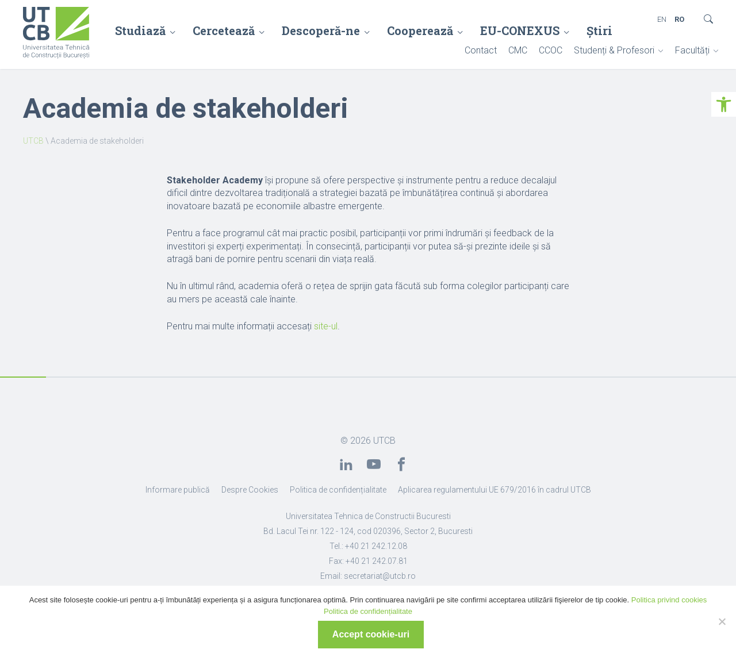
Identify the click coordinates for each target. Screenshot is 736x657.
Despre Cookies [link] (249, 489)
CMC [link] (517, 50)
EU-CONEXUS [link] (519, 30)
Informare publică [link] (177, 489)
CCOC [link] (550, 50)
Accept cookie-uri (370, 634)
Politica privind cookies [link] (669, 599)
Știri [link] (599, 30)
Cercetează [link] (224, 30)
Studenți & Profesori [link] (614, 50)
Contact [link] (481, 50)
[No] (721, 621)
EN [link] (661, 19)
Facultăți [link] (692, 50)
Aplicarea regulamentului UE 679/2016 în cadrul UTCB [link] (494, 489)
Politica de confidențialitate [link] (338, 489)
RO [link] (679, 19)
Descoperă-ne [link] (321, 30)
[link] (723, 104)
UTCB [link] (33, 140)
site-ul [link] (326, 326)
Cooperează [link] (420, 30)
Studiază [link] (140, 30)
